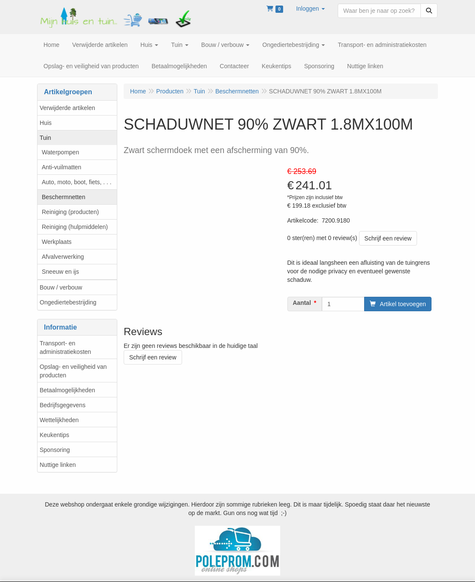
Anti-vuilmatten (61, 167)
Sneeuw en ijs (60, 271)
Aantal (302, 303)
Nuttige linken (58, 464)
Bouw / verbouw (61, 287)
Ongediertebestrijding (68, 302)
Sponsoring (55, 449)
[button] (310, 8)
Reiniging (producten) (70, 211)
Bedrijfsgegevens (62, 405)
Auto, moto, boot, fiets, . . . (76, 182)
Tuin (45, 137)
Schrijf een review (388, 238)
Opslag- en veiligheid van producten (73, 371)
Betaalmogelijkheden (67, 390)
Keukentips (54, 434)
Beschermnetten (63, 197)
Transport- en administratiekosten (65, 347)
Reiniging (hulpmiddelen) (75, 226)
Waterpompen (60, 152)
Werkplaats (57, 241)
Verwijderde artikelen (67, 107)
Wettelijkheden (59, 420)
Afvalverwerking (63, 256)
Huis (46, 122)
